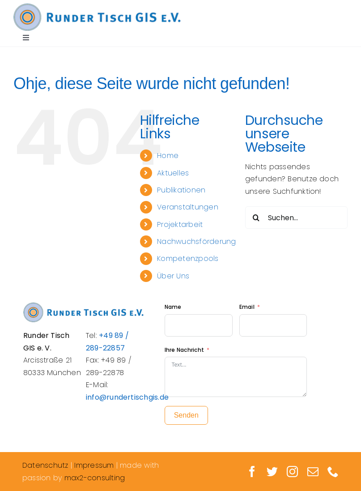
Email (247, 307)
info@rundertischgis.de (127, 397)
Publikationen (181, 190)
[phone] (333, 471)
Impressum (94, 465)
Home (167, 155)
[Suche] (256, 217)
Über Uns (173, 276)
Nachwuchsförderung (196, 241)
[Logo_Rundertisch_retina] (97, 7)
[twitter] (272, 471)
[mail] (313, 471)
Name (173, 307)
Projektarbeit (180, 224)
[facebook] (252, 471)
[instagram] (292, 471)
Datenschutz (45, 465)
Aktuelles (173, 173)
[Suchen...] (296, 217)
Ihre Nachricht (184, 350)
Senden (186, 415)
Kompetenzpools (187, 258)
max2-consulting (94, 478)
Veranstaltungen (187, 207)
